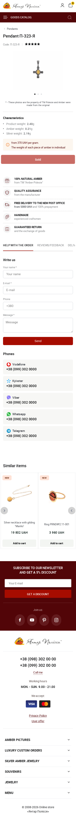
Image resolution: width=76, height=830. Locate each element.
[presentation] (4, 510)
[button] (34, 94)
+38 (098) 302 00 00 (38, 659)
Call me (38, 672)
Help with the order (18, 245)
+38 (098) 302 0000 (21, 385)
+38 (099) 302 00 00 (38, 665)
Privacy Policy (38, 715)
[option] (18, 246)
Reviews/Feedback (50, 245)
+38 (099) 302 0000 (21, 369)
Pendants (12, 28)
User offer (38, 721)
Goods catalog (17, 17)
